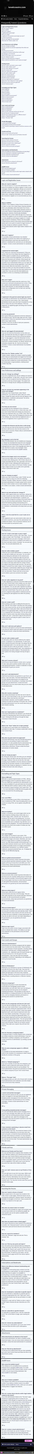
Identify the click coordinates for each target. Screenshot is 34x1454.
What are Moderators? (7, 108)
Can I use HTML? (5, 90)
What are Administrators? (7, 107)
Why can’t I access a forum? (8, 74)
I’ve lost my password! (7, 37)
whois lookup (25, 1402)
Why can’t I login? (6, 34)
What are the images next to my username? (11, 55)
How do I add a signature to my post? (10, 68)
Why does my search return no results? (10, 141)
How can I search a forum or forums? (10, 140)
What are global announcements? (9, 95)
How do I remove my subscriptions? (10, 156)
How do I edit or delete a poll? (8, 73)
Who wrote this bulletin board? (9, 168)
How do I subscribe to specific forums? (10, 154)
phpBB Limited (18, 1367)
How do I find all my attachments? (9, 163)
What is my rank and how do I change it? (11, 58)
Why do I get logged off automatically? (10, 39)
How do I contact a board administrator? (11, 174)
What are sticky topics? (7, 98)
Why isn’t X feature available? (8, 170)
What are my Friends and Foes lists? (10, 133)
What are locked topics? (7, 100)
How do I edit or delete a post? (9, 67)
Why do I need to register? (8, 28)
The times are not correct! (7, 50)
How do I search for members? (8, 144)
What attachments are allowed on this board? (12, 161)
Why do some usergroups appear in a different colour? (14, 114)
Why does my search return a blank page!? (11, 143)
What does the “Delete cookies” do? (10, 40)
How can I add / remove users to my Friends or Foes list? (14, 134)
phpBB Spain (28, 1452)
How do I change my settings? (8, 46)
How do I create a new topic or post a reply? (11, 65)
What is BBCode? (5, 89)
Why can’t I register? (6, 31)
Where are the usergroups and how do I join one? (13, 111)
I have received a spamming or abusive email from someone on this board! (17, 127)
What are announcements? (8, 97)
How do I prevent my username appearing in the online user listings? (15, 48)
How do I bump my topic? (7, 84)
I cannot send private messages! (9, 123)
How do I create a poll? (7, 70)
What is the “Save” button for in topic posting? (12, 80)
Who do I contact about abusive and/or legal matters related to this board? (17, 172)
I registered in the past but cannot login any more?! (13, 36)
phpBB (20, 449)
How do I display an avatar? (8, 57)
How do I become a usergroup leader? (10, 113)
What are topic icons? (6, 101)
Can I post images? (6, 94)
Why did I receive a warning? (8, 77)
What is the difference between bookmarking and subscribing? (16, 151)
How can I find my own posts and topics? (11, 146)
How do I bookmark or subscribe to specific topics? (13, 153)
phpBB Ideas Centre (15, 1385)
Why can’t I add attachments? (8, 76)
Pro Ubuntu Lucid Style (9, 1452)
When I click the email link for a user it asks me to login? (14, 60)
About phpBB (5, 1372)
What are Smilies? (6, 92)
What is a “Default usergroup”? (9, 116)
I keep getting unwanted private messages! (11, 124)
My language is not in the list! (8, 53)
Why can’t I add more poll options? (9, 71)
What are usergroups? (7, 110)
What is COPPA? (5, 30)
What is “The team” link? (7, 117)
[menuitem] (5, 16)
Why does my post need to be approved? (11, 82)
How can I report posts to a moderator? (10, 79)
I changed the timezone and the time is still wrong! (13, 52)
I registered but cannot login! (8, 33)
